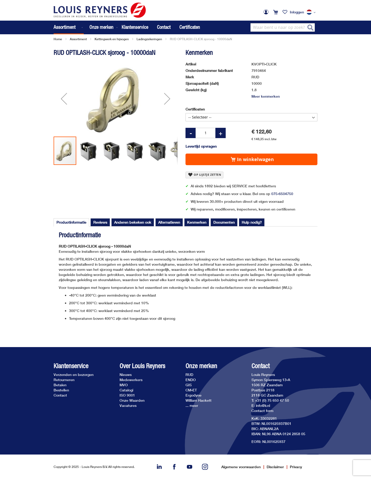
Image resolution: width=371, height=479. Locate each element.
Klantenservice (135, 27)
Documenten (224, 222)
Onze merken (201, 366)
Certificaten (189, 27)
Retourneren (64, 379)
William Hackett (198, 400)
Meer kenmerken (265, 96)
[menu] (86, 27)
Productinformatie (71, 222)
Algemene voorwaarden (241, 467)
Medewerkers (131, 379)
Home (58, 39)
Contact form (262, 410)
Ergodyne (193, 395)
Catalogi (126, 390)
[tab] (71, 222)
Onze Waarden (132, 400)
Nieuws (126, 374)
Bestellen (61, 390)
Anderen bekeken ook (132, 222)
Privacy (296, 467)
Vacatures (128, 405)
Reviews (100, 222)
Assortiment (78, 39)
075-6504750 (282, 193)
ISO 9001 (127, 395)
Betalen (60, 385)
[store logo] (100, 10)
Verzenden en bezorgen (74, 374)
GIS (188, 385)
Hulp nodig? (252, 222)
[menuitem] (69, 27)
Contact (164, 27)
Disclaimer (275, 467)
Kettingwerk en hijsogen (112, 39)
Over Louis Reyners (142, 366)
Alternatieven (169, 222)
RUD (189, 374)
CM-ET (191, 390)
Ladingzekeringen (149, 39)
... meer (191, 405)
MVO (124, 385)
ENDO (190, 379)
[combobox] (282, 27)
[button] (312, 12)
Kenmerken (196, 222)
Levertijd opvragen (201, 146)
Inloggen (297, 12)
